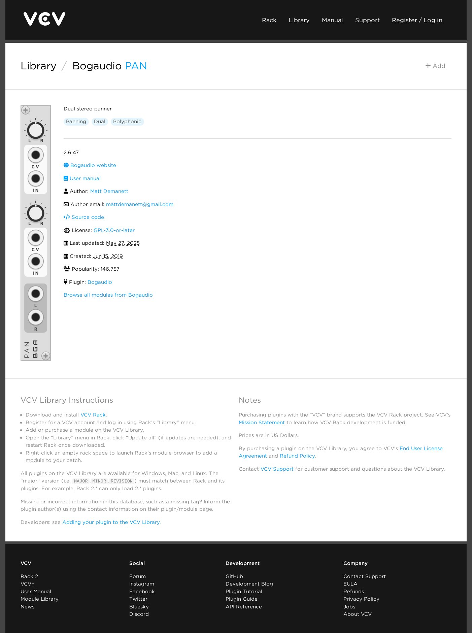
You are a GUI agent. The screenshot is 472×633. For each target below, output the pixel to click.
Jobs (349, 606)
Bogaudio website (90, 165)
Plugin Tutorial (244, 591)
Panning (76, 122)
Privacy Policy (361, 599)
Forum (137, 576)
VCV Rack (93, 415)
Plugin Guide (242, 599)
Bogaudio (97, 66)
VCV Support (277, 469)
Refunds (353, 591)
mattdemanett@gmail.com (139, 204)
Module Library (40, 599)
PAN (136, 66)
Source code (84, 217)
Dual (99, 122)
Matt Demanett (109, 191)
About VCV (357, 614)
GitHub (234, 576)
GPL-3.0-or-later (114, 230)
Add (435, 65)
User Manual (36, 591)
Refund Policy (297, 456)
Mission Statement (262, 423)
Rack (269, 20)
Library (299, 20)
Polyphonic (127, 122)
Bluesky (139, 606)
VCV (26, 563)
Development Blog (249, 584)
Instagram (141, 584)
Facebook (142, 591)
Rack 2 (29, 576)
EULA (350, 584)
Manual (332, 20)
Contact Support (364, 576)
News (27, 606)
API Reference (244, 606)
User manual (82, 178)
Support (367, 20)
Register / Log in (417, 20)
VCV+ (27, 584)
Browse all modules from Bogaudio (108, 295)
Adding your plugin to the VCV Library (111, 522)
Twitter (138, 599)
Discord (139, 614)
